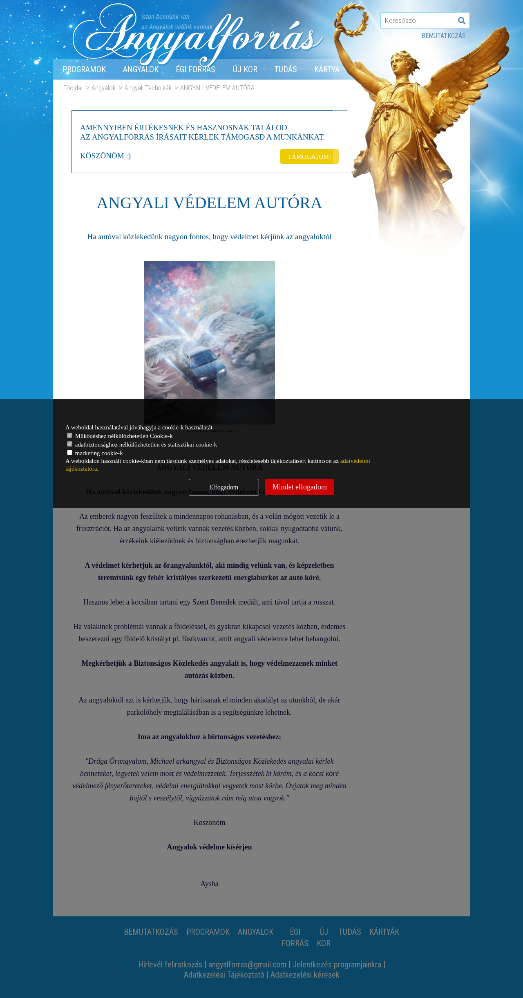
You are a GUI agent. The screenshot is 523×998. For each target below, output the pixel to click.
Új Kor (245, 69)
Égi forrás (195, 69)
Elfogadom (223, 487)
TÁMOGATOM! (308, 154)
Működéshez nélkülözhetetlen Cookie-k (120, 436)
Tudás (286, 69)
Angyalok (141, 69)
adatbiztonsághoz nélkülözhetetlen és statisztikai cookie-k (142, 444)
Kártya (327, 69)
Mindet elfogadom (300, 487)
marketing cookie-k (95, 453)
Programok (84, 69)
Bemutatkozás (444, 36)
